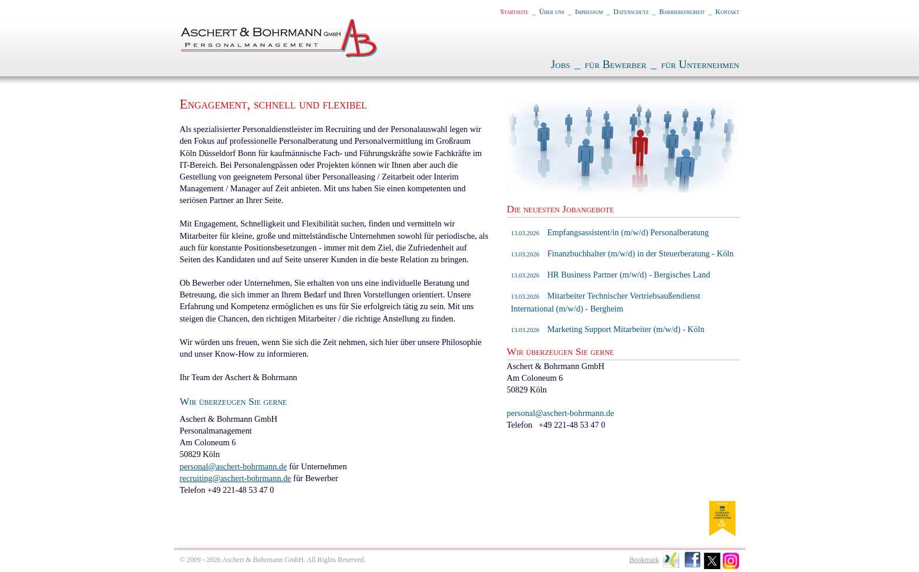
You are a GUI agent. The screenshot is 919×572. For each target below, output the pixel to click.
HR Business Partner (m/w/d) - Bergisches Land (610, 274)
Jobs (560, 64)
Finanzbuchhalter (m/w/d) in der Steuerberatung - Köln (622, 253)
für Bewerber (615, 64)
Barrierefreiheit (682, 12)
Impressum (589, 12)
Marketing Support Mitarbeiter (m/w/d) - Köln (607, 329)
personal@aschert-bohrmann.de (233, 466)
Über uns (551, 12)
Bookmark (644, 560)
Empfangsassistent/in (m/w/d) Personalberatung (610, 232)
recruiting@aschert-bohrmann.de (235, 478)
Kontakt (728, 12)
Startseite (515, 12)
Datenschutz (631, 12)
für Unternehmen (700, 64)
